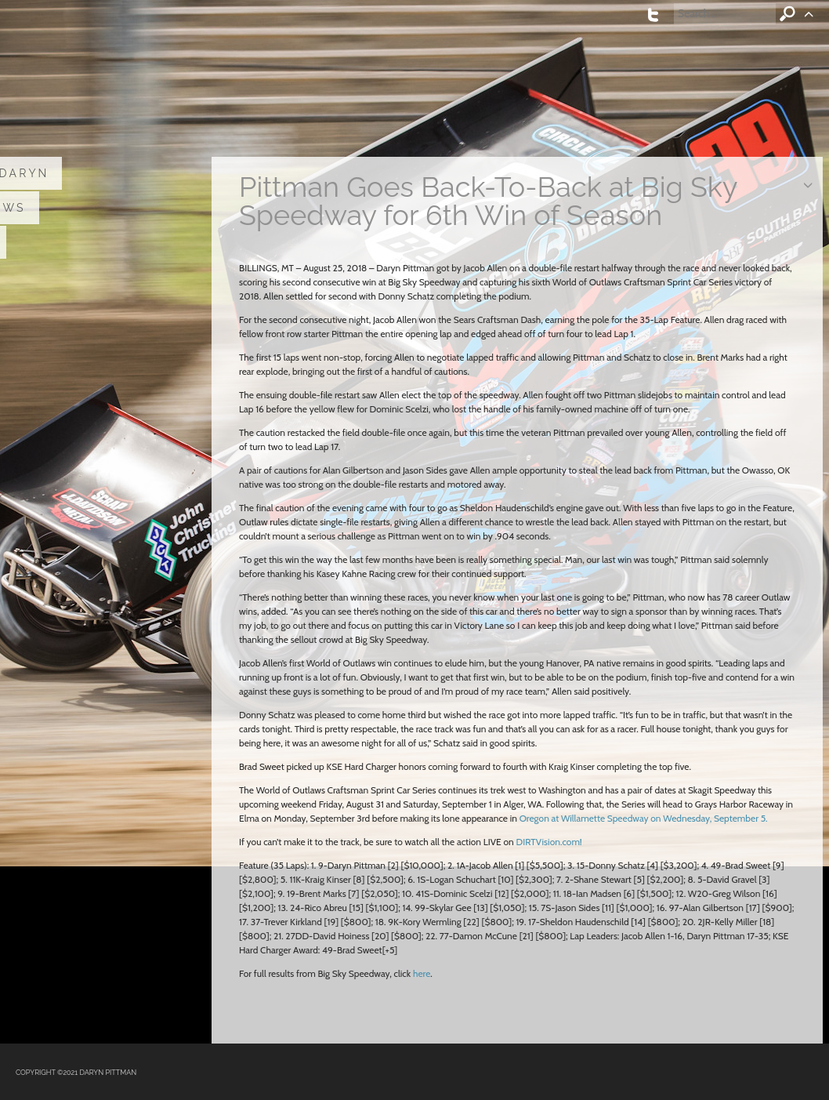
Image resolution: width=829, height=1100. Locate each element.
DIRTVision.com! (548, 842)
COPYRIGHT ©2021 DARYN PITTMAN (76, 1072)
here (421, 973)
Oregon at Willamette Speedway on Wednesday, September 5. (643, 818)
